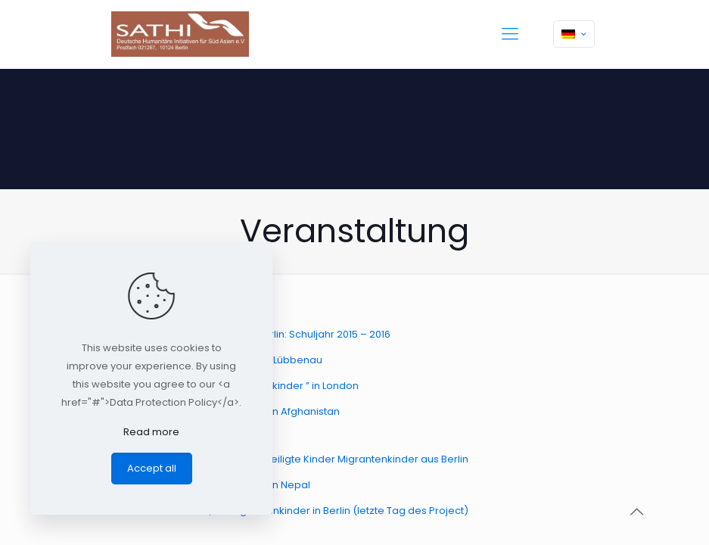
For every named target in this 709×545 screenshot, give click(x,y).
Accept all (151, 468)
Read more (151, 432)
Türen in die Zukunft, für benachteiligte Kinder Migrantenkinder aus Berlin (291, 459)
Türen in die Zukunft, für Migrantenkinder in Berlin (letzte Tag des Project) (291, 510)
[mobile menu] (510, 34)
